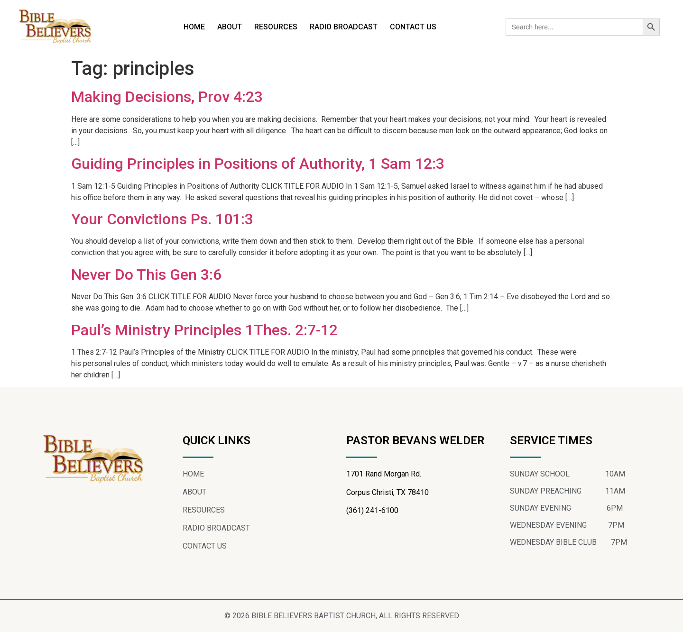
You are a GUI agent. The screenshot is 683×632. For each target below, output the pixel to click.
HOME (194, 26)
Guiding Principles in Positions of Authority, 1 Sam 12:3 (257, 164)
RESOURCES (275, 26)
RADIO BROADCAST (344, 26)
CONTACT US (413, 26)
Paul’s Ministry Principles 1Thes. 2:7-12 (204, 330)
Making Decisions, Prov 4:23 (167, 97)
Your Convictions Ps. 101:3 (162, 219)
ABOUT (229, 26)
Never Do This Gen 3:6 (146, 275)
